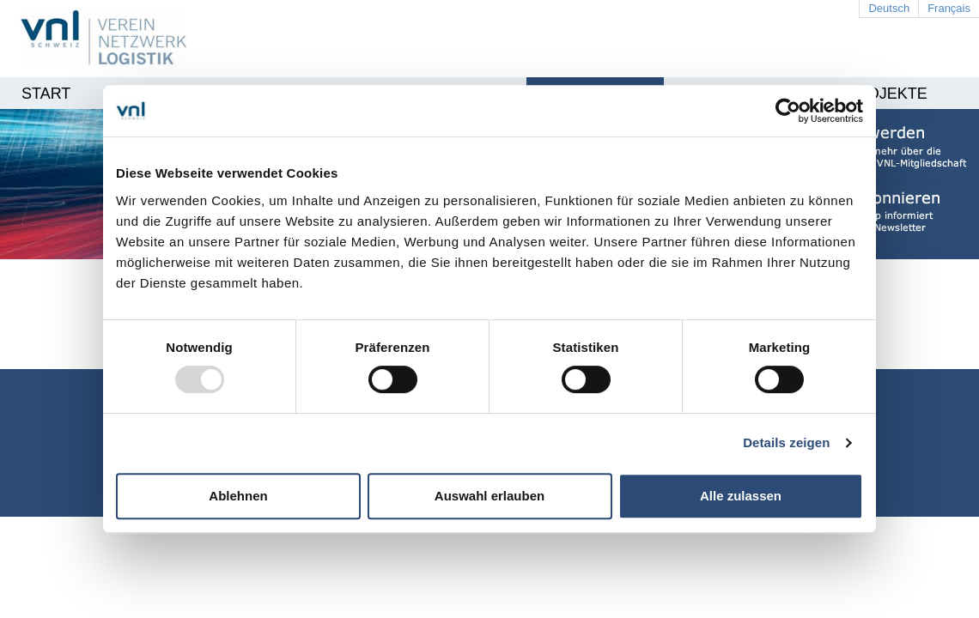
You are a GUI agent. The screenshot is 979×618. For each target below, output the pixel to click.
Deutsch (888, 8)
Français (948, 8)
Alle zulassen (740, 495)
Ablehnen (238, 495)
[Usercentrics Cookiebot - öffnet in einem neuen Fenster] (788, 111)
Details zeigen (786, 442)
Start (45, 93)
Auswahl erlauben (489, 495)
